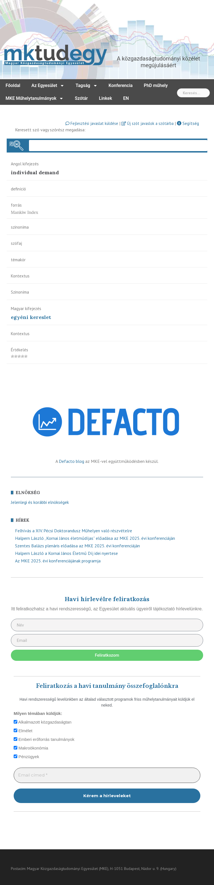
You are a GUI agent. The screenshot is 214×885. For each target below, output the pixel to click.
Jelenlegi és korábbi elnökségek (40, 502)
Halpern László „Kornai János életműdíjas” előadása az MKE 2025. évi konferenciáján (95, 538)
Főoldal (13, 85)
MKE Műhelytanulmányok (35, 98)
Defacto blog (71, 461)
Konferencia (121, 85)
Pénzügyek (26, 756)
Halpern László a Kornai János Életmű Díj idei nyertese (66, 553)
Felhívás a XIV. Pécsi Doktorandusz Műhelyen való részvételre (73, 530)
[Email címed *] (107, 775)
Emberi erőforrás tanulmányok (44, 739)
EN (126, 98)
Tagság (86, 86)
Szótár (81, 98)
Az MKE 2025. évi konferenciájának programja (58, 561)
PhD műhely (156, 85)
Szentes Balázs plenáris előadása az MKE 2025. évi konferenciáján (77, 545)
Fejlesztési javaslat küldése (91, 123)
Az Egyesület (48, 86)
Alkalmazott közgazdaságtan (42, 722)
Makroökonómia (31, 748)
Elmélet (23, 730)
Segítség (188, 123)
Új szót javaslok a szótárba (147, 123)
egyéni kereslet (31, 317)
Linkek (105, 98)
